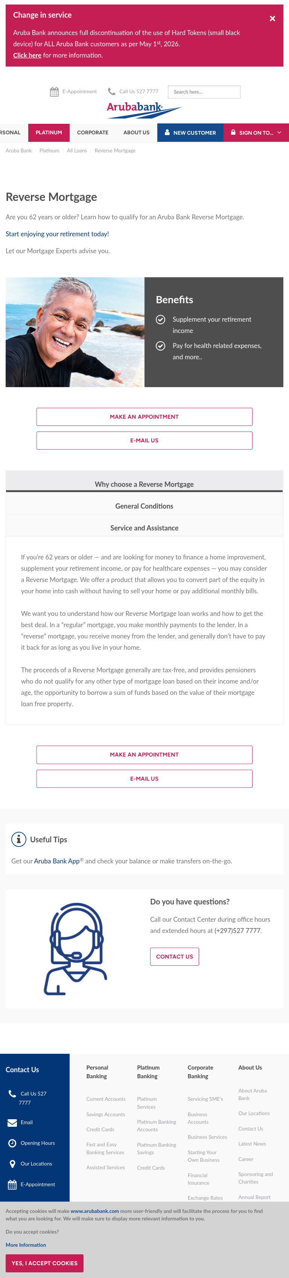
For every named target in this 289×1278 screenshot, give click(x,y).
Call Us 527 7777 (138, 91)
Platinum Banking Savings (156, 1148)
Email (27, 1122)
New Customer (194, 133)
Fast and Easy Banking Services (106, 1148)
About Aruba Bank (252, 1094)
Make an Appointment (144, 416)
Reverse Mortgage (115, 150)
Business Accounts (198, 1118)
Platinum (49, 132)
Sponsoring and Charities (255, 1178)
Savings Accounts (106, 1114)
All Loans (77, 150)
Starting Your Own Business (204, 1156)
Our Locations (36, 1164)
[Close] (272, 18)
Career (245, 1159)
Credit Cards (100, 1129)
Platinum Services (147, 1102)
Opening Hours (38, 1143)
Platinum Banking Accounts (156, 1125)
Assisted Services (106, 1167)
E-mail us (144, 440)
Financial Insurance (198, 1179)
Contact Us (174, 956)
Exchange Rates (205, 1198)
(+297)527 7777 (237, 931)
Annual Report (254, 1197)
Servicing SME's (205, 1099)
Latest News (252, 1144)
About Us (136, 132)
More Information (26, 1245)
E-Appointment (79, 91)
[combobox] (204, 92)
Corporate (92, 132)
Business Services (207, 1137)
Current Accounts (106, 1099)
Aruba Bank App (56, 861)
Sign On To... (256, 133)
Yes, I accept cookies (45, 1263)
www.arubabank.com (95, 1211)
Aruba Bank (19, 150)
